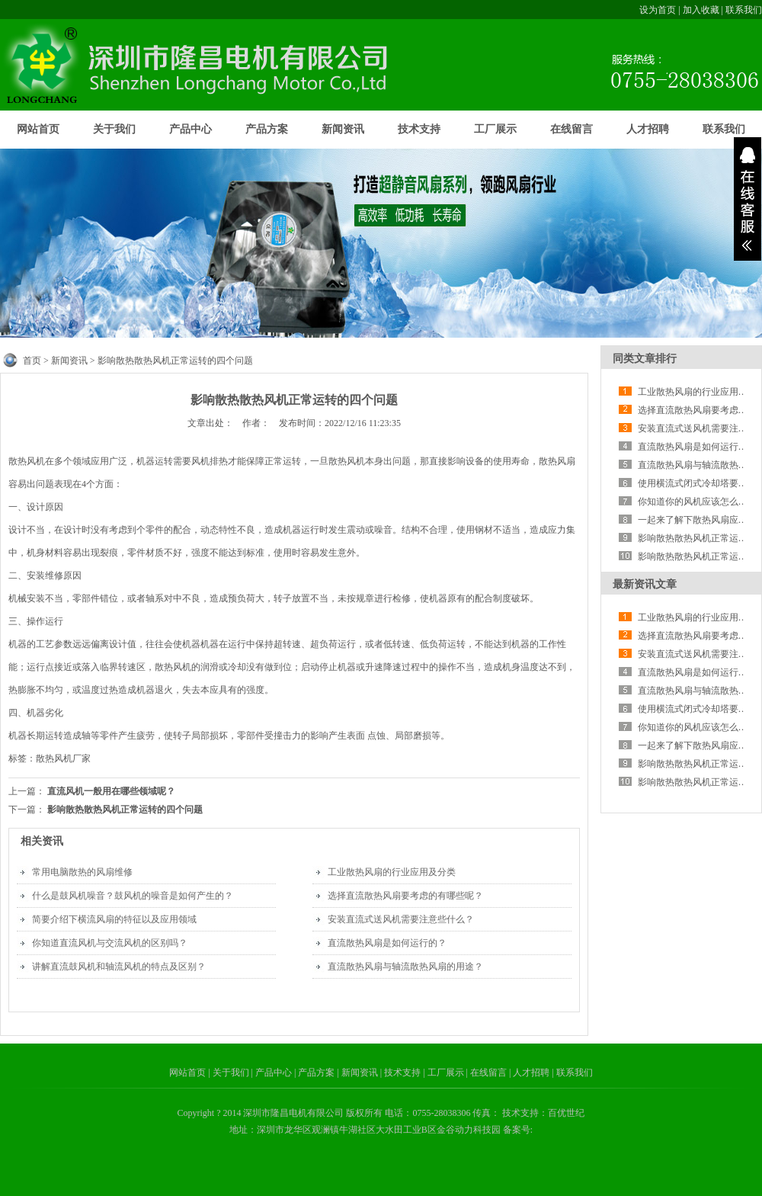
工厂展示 (495, 129)
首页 (32, 360)
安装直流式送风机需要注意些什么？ (401, 919)
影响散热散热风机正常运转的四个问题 (125, 809)
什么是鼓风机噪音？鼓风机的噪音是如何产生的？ (132, 895)
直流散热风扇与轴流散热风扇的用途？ (405, 966)
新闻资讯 (343, 129)
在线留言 (571, 129)
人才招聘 (647, 129)
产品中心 (190, 129)
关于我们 (114, 129)
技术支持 (419, 129)
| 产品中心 (272, 1072)
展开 (747, 199)
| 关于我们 (229, 1072)
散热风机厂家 (63, 758)
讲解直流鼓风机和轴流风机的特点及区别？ (119, 966)
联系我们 (743, 10)
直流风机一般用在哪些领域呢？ (111, 791)
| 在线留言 (487, 1072)
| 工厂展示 (444, 1072)
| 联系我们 (572, 1072)
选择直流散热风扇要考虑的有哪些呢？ (405, 895)
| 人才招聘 (530, 1072)
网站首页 (38, 129)
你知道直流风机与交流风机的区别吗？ (109, 943)
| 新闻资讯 (358, 1072)
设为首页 (657, 10)
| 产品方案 (315, 1072)
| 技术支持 (401, 1072)
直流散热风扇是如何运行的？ (387, 943)
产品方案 (266, 129)
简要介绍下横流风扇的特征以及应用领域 (114, 919)
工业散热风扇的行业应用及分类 (392, 872)
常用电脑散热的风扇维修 (82, 872)
